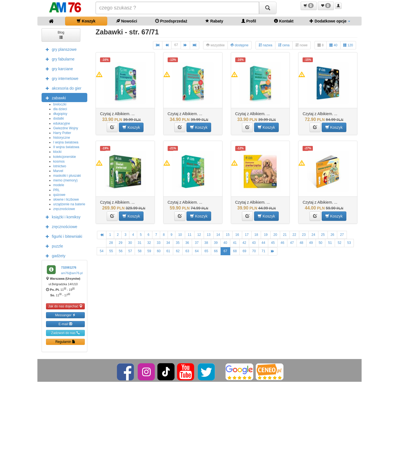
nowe (301, 45)
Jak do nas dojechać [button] (65, 306)
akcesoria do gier (62, 88)
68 (235, 251)
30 (130, 243)
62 (178, 251)
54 (101, 251)
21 (285, 235)
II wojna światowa (66, 147)
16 (237, 235)
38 (206, 243)
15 (227, 235)
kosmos (59, 161)
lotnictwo (59, 166)
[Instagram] (146, 371)
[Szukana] (177, 8)
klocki (57, 152)
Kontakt (283, 21)
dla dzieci (60, 109)
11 (189, 235)
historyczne (61, 138)
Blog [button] (61, 35)
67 (176, 45)
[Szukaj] (267, 8)
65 (206, 251)
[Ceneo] (269, 371)
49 (311, 243)
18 (256, 235)
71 (263, 251)
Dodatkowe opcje (330, 21)
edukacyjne (61, 123)
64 (197, 251)
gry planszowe (60, 49)
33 (158, 243)
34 (168, 243)
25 (323, 235)
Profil (248, 21)
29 (120, 243)
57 (130, 251)
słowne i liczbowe (66, 199)
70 (254, 251)
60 (158, 251)
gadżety (54, 255)
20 (275, 235)
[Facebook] (126, 371)
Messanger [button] (65, 315)
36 (187, 243)
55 (111, 251)
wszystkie (215, 45)
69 (244, 251)
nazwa (265, 45)
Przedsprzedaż (171, 21)
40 (333, 45)
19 (265, 235)
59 (149, 251)
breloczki (59, 104)
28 (111, 243)
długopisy (60, 114)
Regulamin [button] (65, 342)
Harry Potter (62, 133)
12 (199, 235)
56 (120, 251)
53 (349, 243)
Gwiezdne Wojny (65, 128)
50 (320, 243)
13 (208, 235)
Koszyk (86, 21)
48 (301, 243)
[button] (309, 6)
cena (284, 45)
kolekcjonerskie (64, 157)
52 (339, 243)
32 (149, 243)
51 (330, 243)
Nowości (126, 21)
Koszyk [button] (131, 127)
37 (196, 243)
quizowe (59, 195)
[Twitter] (206, 371)
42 (244, 243)
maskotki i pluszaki (67, 176)
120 (348, 45)
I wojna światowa (65, 142)
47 (292, 243)
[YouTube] (186, 371)
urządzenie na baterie (69, 204)
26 (332, 235)
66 (216, 251)
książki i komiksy (61, 217)
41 (235, 243)
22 (294, 235)
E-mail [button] (65, 324)
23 (304, 235)
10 (180, 235)
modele (58, 185)
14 (218, 235)
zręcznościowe (64, 209)
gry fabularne (59, 59)
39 (216, 243)
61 (168, 251)
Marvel (58, 171)
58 (139, 251)
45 (273, 243)
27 (342, 235)
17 (247, 235)
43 (253, 243)
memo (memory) (65, 180)
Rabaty (214, 21)
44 (263, 243)
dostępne (240, 45)
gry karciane (58, 68)
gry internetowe (60, 78)
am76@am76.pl (72, 273)
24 (313, 235)
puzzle (53, 246)
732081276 (68, 267)
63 (187, 251)
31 (139, 243)
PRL (56, 190)
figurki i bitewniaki (62, 236)
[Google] (239, 371)
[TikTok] (166, 371)
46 (282, 243)
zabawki (54, 98)
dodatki (58, 118)
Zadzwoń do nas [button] (65, 333)
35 (178, 243)
